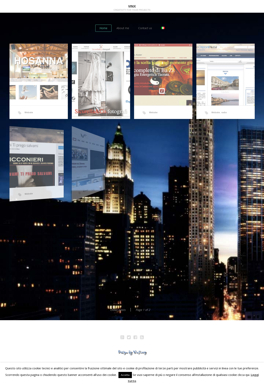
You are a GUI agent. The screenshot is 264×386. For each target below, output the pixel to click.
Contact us (145, 28)
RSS (142, 338)
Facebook (135, 338)
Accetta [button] (125, 375)
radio (223, 111)
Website (29, 112)
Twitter (129, 338)
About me (122, 28)
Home (103, 28)
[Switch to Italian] (163, 28)
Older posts (118, 310)
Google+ (122, 338)
